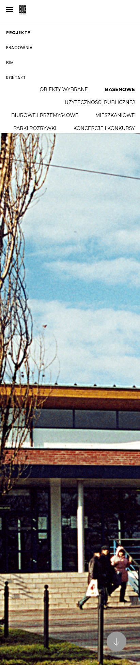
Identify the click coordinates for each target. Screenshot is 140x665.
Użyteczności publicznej (100, 102)
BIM (10, 63)
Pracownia (19, 47)
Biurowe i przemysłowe (44, 115)
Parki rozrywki (34, 128)
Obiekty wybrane (64, 89)
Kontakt (16, 78)
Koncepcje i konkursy (104, 128)
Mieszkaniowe (115, 115)
